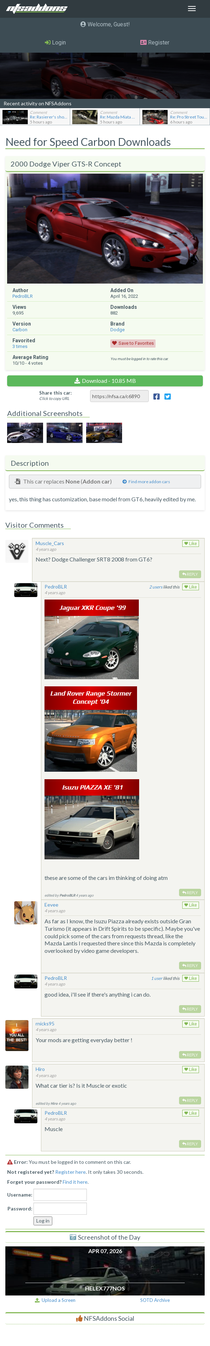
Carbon (19, 329)
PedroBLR (22, 296)
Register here (70, 1172)
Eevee (51, 905)
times (19, 346)
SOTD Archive (155, 1300)
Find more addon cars (146, 481)
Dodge (117, 329)
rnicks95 (45, 1023)
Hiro (40, 1069)
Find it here (75, 1182)
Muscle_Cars (50, 543)
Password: (19, 1208)
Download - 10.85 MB (109, 380)
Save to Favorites (136, 343)
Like (190, 543)
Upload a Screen (55, 1300)
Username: (19, 1195)
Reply (190, 574)
